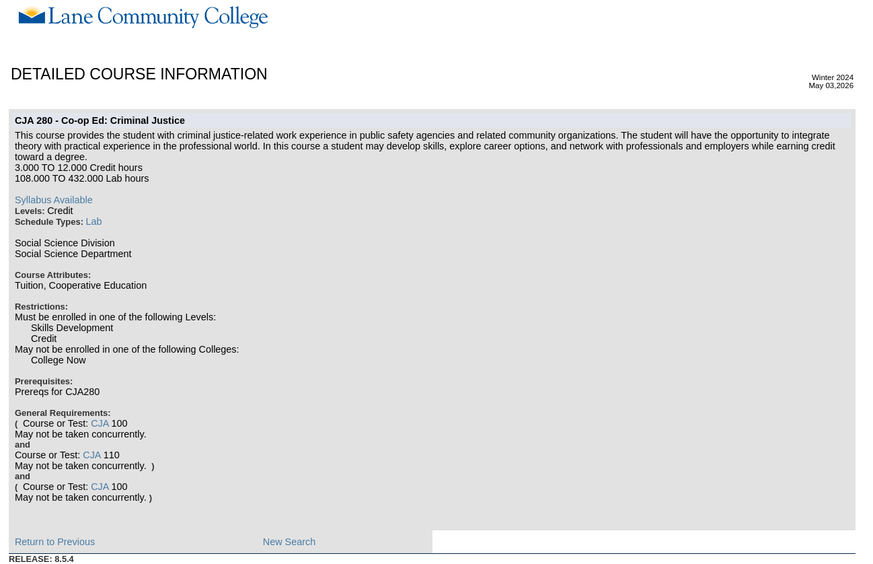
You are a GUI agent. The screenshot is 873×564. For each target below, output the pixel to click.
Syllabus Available (54, 200)
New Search (289, 541)
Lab (94, 221)
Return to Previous (55, 541)
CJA (99, 423)
